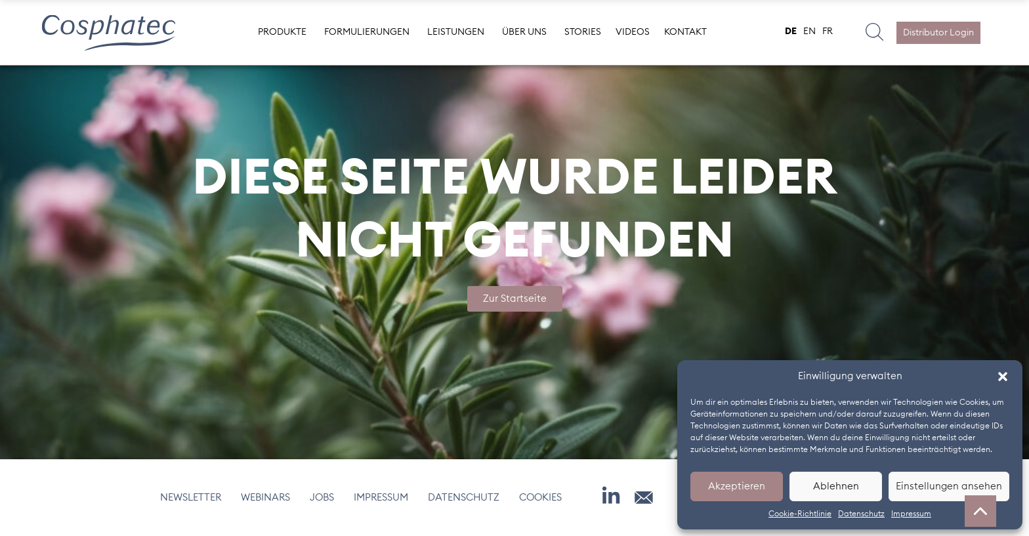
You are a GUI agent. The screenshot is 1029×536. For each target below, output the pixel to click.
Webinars (265, 498)
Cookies (540, 498)
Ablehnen (836, 486)
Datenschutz (861, 514)
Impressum (911, 514)
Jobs (322, 498)
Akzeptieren (736, 486)
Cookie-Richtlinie (799, 514)
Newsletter (190, 498)
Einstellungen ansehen (949, 486)
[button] (1002, 376)
